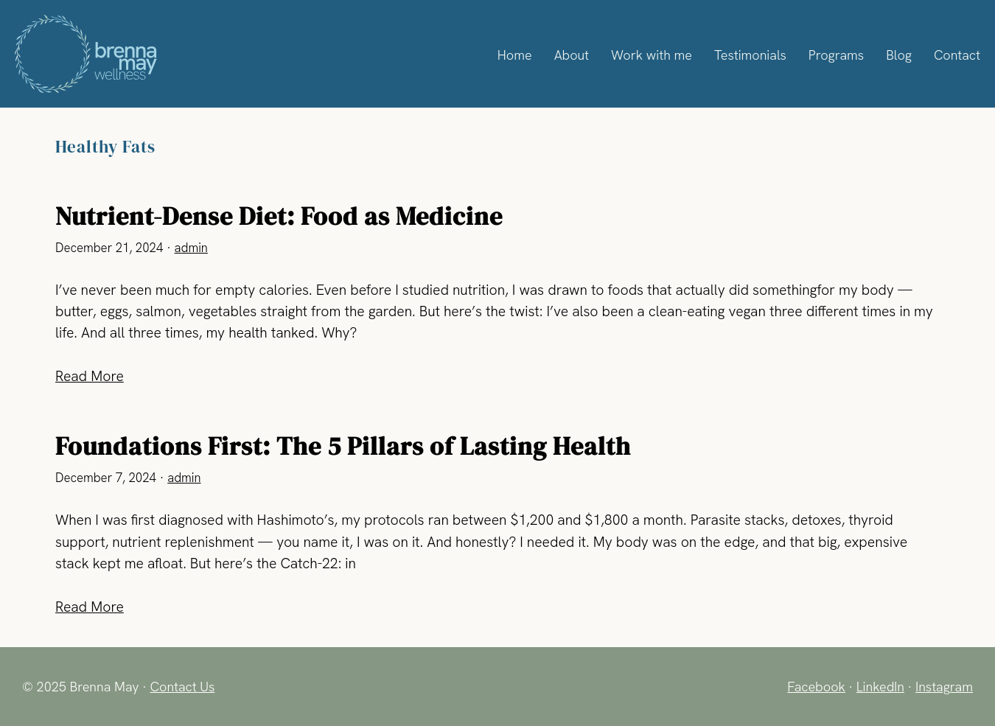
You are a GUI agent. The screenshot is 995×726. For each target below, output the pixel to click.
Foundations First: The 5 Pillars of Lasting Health (343, 446)
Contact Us (184, 686)
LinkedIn (878, 686)
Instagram (943, 686)
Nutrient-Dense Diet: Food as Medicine (279, 216)
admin (192, 248)
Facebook (812, 686)
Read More (90, 376)
